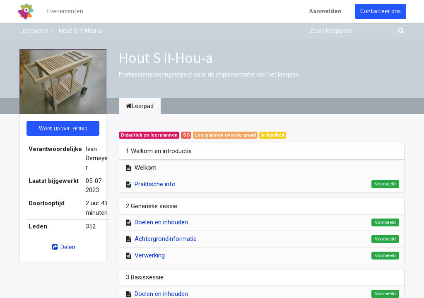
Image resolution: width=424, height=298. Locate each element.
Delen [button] (63, 247)
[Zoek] (399, 30)
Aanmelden (324, 11)
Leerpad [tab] (140, 106)
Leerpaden (33, 30)
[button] (62, 128)
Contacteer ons (379, 11)
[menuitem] (67, 11)
